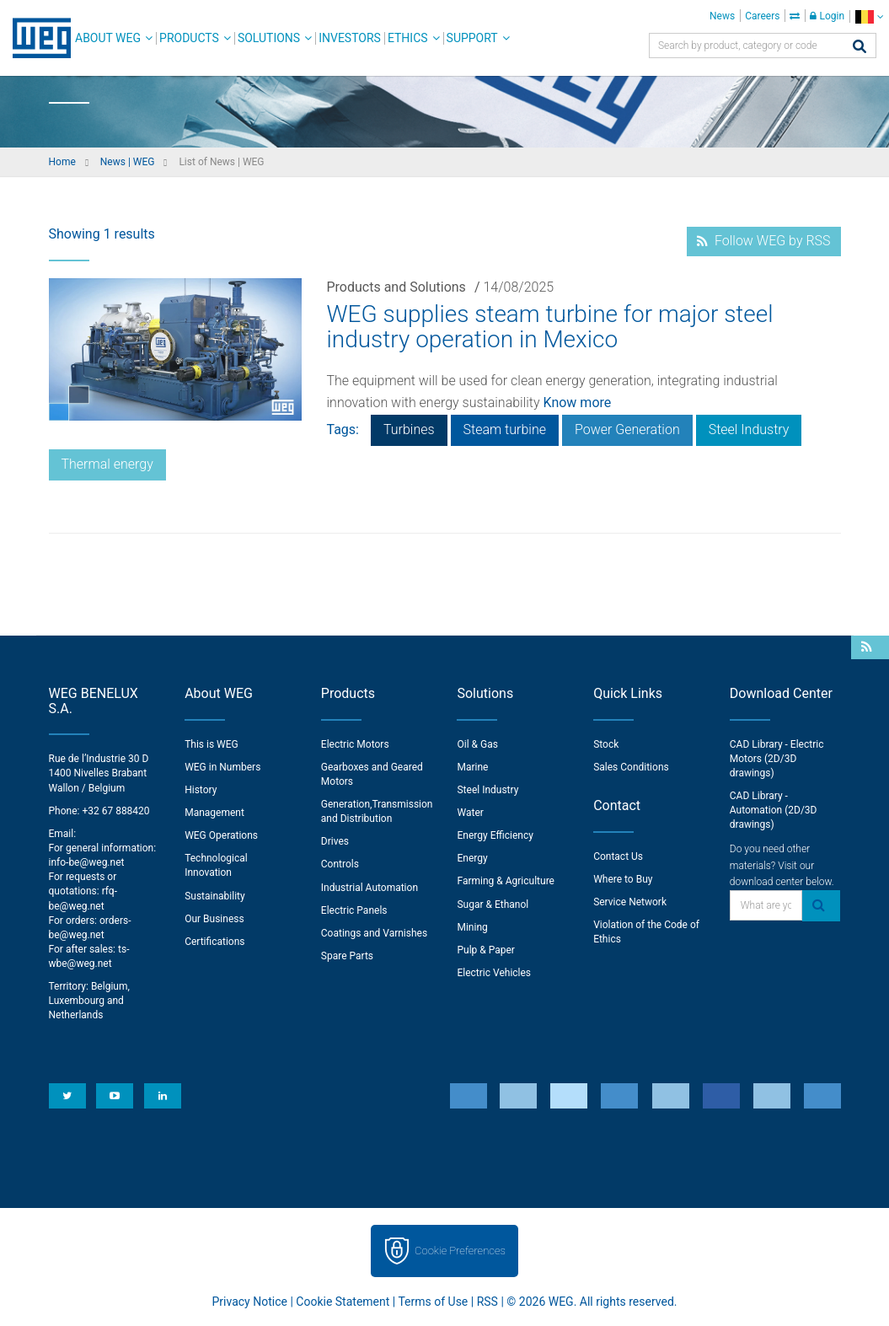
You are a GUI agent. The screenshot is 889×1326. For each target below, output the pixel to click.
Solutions (269, 38)
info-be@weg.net (87, 862)
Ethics (408, 38)
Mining (472, 927)
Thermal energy (107, 464)
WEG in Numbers (222, 767)
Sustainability (215, 896)
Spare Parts (347, 956)
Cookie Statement (342, 1301)
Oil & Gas (477, 744)
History (201, 790)
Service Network (630, 902)
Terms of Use (433, 1301)
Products (189, 38)
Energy (472, 858)
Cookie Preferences (460, 1250)
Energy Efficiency (495, 835)
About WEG (108, 38)
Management (214, 813)
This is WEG (211, 744)
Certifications (214, 942)
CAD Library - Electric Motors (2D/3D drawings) (777, 758)
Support (472, 38)
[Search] (859, 47)
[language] (869, 16)
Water (470, 813)
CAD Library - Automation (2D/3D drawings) (773, 810)
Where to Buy (622, 879)
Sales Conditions (631, 767)
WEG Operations (221, 835)
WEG (36, 38)
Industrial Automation (369, 888)
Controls (340, 864)
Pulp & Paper (485, 950)
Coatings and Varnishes (374, 933)
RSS (487, 1301)
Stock (606, 744)
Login (827, 16)
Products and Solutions (396, 287)
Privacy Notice (249, 1301)
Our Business (214, 919)
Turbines (409, 429)
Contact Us (618, 856)
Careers (762, 16)
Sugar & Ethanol (492, 904)
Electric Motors (355, 744)
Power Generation (627, 429)
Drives (335, 841)
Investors (350, 38)
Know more (578, 403)
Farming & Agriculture (505, 881)
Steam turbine (504, 429)
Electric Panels (354, 910)
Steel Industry (749, 429)
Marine (472, 767)
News (722, 16)
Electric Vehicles (494, 973)
